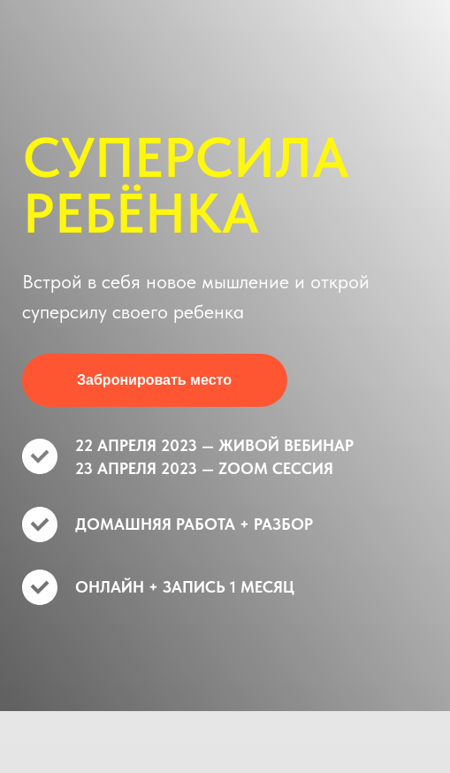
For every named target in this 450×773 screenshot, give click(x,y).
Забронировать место (154, 379)
